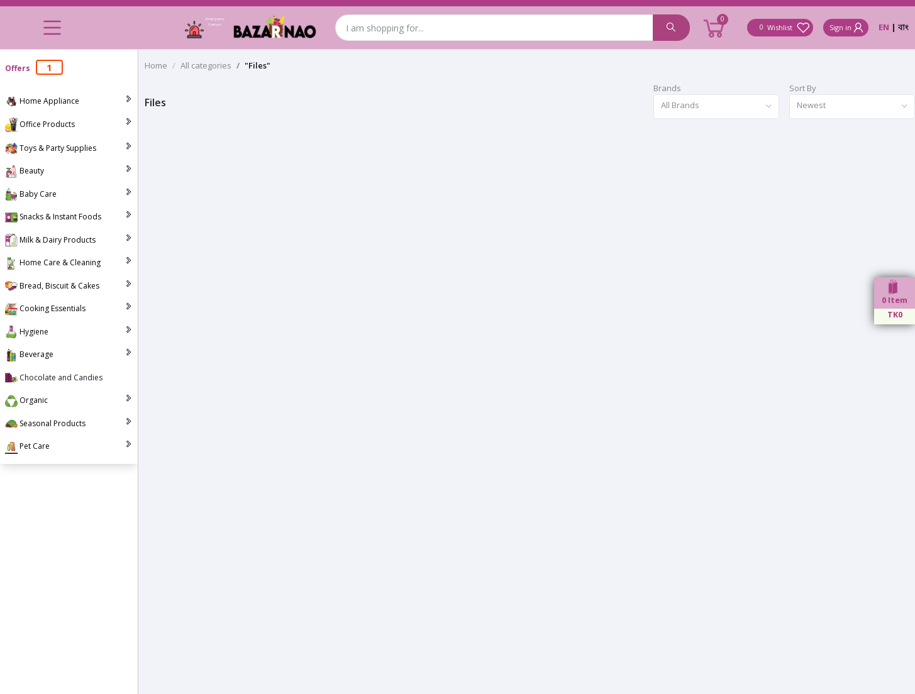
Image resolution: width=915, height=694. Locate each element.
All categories (205, 65)
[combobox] (716, 106)
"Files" (257, 65)
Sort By (802, 88)
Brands (667, 88)
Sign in (847, 28)
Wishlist (783, 28)
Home (156, 65)
